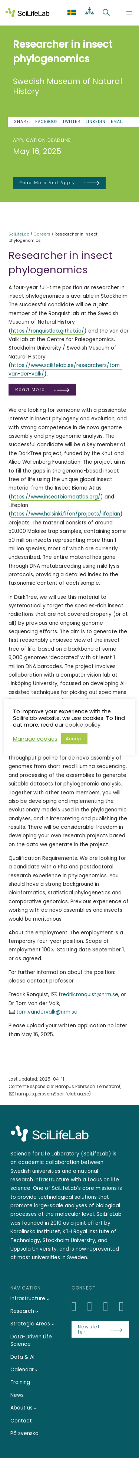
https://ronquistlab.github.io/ (47, 330)
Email (117, 121)
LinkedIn (96, 121)
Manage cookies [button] (35, 738)
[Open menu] (129, 12)
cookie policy (82, 724)
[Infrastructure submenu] (47, 1298)
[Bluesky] (94, 1306)
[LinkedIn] (78, 1306)
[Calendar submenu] (36, 1369)
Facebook (46, 121)
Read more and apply (47, 183)
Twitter (71, 121)
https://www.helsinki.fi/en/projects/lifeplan (65, 513)
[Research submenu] (36, 1311)
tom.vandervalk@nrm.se (46, 1011)
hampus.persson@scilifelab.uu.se (52, 1094)
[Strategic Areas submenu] (52, 1323)
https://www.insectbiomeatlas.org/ (55, 496)
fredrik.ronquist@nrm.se (88, 994)
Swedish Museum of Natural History (67, 86)
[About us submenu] (35, 1408)
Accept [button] (74, 738)
